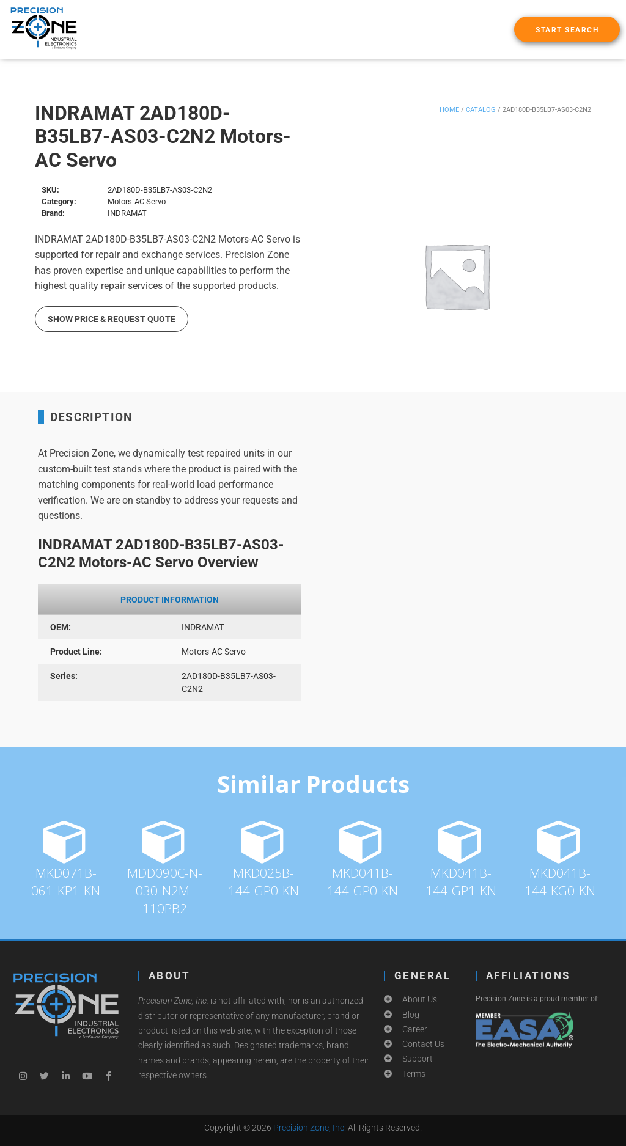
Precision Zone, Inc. (309, 1128)
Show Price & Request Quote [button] (111, 319)
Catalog (481, 110)
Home (449, 110)
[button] (567, 29)
